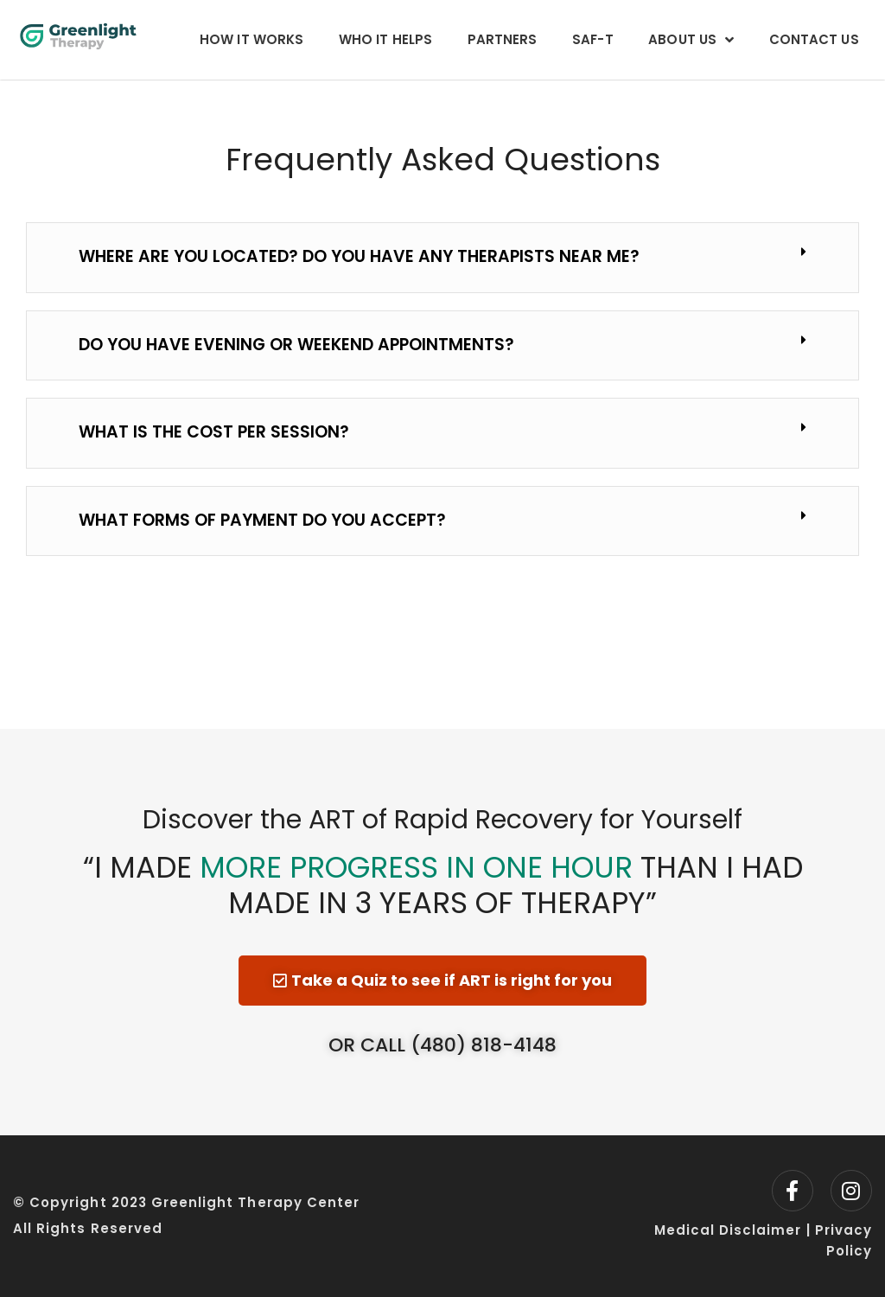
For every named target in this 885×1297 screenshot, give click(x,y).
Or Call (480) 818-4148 (442, 1045)
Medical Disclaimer (728, 1230)
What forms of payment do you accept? (262, 520)
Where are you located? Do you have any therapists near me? (359, 256)
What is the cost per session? (214, 432)
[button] (442, 258)
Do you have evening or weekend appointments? (296, 344)
